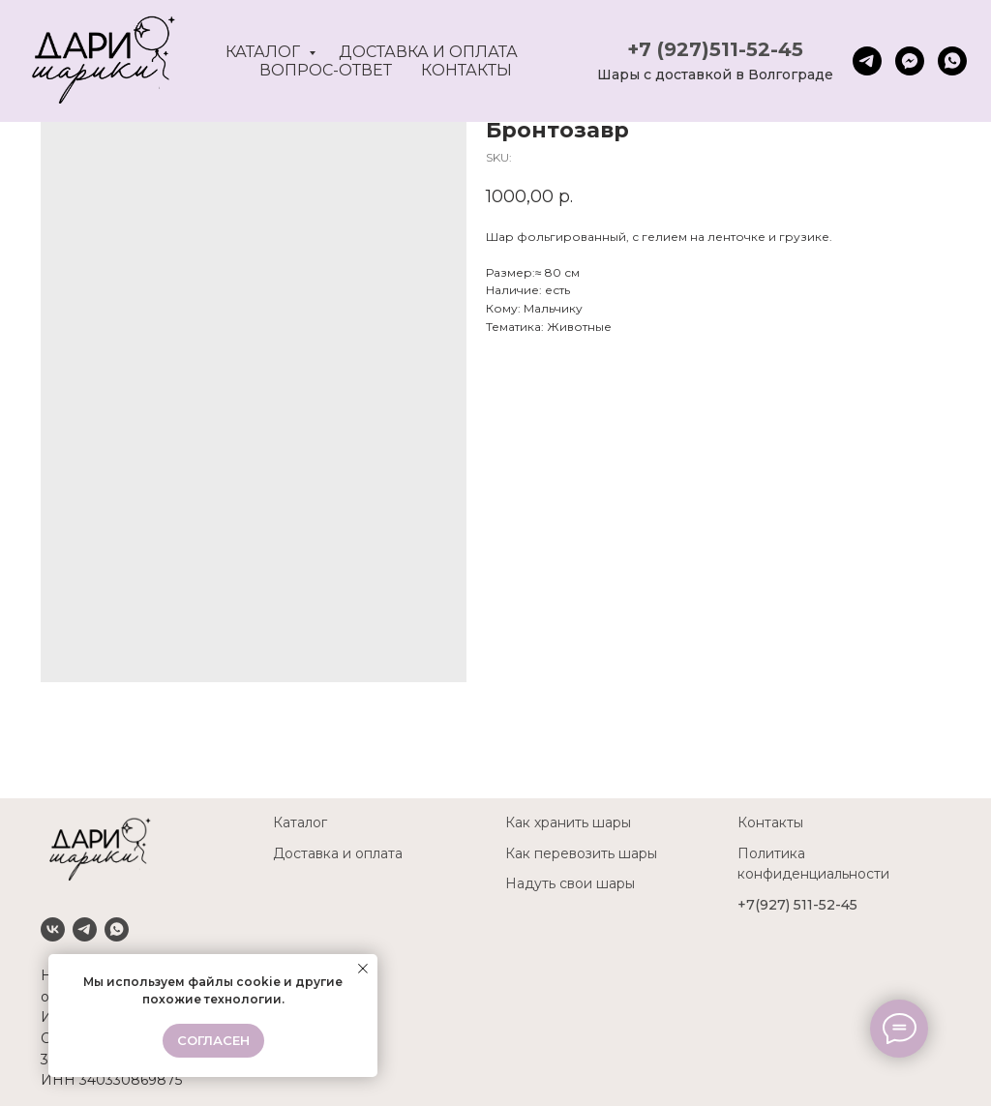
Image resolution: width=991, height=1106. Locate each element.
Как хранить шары (568, 822)
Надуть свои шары (570, 883)
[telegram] (867, 60)
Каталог (264, 52)
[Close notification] (363, 968)
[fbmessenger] (909, 60)
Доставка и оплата (428, 52)
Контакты (466, 70)
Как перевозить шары (581, 853)
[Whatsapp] (117, 929)
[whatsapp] (952, 60)
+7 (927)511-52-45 (715, 49)
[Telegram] (85, 929)
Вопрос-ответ (325, 70)
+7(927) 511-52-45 (797, 904)
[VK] (53, 929)
